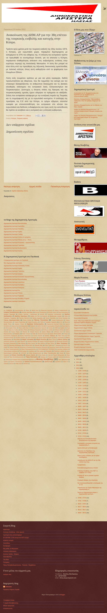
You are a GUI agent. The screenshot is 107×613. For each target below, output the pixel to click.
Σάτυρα (61, 353)
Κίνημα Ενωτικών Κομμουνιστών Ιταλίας (86, 341)
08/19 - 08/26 (82, 424)
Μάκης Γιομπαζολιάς (59, 337)
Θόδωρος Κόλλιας (59, 330)
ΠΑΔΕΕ (6, 347)
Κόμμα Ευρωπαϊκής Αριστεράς (83, 325)
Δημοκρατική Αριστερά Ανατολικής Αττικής (17, 265)
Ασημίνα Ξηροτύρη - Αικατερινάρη (27, 314)
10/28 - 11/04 (82, 394)
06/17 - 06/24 (82, 506)
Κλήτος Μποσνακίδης (55, 333)
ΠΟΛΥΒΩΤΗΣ (7, 557)
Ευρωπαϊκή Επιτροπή (81, 318)
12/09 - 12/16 (82, 376)
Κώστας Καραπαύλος (25, 335)
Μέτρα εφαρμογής (8, 605)
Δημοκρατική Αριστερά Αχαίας (13, 231)
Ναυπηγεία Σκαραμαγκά (10, 343)
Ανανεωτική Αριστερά (46, 310)
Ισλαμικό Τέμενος (34, 331)
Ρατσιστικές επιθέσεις (59, 351)
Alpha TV (65, 361)
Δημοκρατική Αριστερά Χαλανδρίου (14, 301)
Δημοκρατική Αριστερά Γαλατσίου (14, 245)
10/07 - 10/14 (82, 403)
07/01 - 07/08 (82, 501)
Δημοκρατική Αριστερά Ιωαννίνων (14, 282)
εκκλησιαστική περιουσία (40, 328)
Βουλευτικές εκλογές (56, 316)
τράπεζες (67, 357)
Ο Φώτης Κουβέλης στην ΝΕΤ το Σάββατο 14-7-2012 (87, 471)
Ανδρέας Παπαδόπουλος (11, 312)
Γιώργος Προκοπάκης (20, 322)
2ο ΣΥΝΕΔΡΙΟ (8, 310)
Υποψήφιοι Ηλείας (16, 359)
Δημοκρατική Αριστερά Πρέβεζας (14, 296)
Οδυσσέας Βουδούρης (15, 345)
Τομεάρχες (43, 357)
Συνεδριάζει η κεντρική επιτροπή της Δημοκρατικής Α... (88, 444)
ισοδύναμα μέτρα (58, 331)
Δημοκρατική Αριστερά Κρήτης (13, 251)
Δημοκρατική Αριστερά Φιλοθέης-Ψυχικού (16, 298)
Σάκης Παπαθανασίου (50, 353)
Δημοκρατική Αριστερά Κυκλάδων (14, 285)
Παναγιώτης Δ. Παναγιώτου (26, 347)
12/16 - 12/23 (82, 373)
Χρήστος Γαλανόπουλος (16, 361)
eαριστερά (6, 529)
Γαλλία (66, 316)
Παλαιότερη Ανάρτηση (60, 186)
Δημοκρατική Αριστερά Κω (12, 290)
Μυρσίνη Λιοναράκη (32, 341)
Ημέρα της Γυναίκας (13, 330)
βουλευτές (44, 316)
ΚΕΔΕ (33, 333)
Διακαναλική (24, 326)
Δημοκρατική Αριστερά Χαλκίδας (14, 229)
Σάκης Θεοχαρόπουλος (35, 353)
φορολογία (26, 359)
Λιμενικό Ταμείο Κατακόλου (45, 337)
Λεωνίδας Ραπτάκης (21, 337)
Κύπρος (13, 118)
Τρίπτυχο (8, 359)
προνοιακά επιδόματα (62, 349)
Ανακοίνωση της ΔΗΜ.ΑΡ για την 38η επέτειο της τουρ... (88, 461)
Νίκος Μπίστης (41, 343)
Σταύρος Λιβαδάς (30, 355)
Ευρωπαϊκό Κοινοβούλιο (81, 312)
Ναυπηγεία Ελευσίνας (62, 341)
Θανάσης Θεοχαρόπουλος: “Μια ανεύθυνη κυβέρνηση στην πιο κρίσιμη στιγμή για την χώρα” (87, 100)
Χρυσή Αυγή (48, 361)
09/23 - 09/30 (82, 409)
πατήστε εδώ (7, 574)
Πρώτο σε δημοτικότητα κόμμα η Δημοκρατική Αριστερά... (87, 493)
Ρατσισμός (49, 351)
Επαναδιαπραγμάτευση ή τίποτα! (87, 468)
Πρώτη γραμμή (23, 351)
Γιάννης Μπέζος (27, 320)
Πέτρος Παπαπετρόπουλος (12, 349)
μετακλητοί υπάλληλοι (9, 341)
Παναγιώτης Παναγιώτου (41, 347)
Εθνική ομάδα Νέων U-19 (25, 328)
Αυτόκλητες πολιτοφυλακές (54, 314)
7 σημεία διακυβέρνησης (10, 603)
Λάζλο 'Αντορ (61, 335)
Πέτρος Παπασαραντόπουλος (28, 349)
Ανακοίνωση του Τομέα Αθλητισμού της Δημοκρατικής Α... (89, 488)
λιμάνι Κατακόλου (32, 337)
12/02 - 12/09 (82, 379)
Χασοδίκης (6, 543)
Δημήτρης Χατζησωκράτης (35, 324)
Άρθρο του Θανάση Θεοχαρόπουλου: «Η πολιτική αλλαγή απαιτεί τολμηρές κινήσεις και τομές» (88, 111)
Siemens (26, 363)
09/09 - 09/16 (82, 415)
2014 (78, 362)
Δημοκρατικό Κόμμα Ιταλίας (82, 339)
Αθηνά (27, 310)
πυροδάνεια (32, 351)
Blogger (62, 594)
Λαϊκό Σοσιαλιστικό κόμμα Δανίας (84, 350)
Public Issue (19, 363)
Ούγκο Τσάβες (48, 345)
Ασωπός (42, 314)
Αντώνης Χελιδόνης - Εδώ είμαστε (13, 532)
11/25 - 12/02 (82, 382)
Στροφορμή (6, 546)
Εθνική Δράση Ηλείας (11, 328)
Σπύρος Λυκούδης (17, 355)
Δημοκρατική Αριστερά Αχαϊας (13, 268)
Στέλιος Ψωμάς (42, 355)
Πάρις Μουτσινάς (65, 347)
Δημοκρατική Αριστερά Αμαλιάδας (14, 226)
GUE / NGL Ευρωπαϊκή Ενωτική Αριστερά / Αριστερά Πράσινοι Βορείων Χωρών (87, 321)
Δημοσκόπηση (15, 326)
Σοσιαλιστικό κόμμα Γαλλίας (82, 330)
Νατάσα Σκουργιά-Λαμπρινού (47, 341)
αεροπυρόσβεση (19, 310)
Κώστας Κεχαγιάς (37, 335)
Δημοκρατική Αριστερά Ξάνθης (13, 234)
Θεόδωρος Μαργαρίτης (35, 330)
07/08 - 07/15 (82, 498)
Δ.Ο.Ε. (60, 322)
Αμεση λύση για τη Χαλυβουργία (87, 448)
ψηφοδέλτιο (58, 361)
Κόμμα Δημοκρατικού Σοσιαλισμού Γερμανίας (88, 333)
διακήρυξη (32, 326)
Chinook (6, 363)
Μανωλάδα (17, 339)
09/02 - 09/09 (82, 418)
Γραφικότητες (81, 465)
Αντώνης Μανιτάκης (27, 312)
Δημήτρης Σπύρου (19, 324)
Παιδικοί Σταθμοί (14, 347)
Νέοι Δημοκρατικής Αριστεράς (13, 263)
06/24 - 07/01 (82, 504)
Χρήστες (6, 361)
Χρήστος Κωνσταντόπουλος (33, 361)
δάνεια (66, 322)
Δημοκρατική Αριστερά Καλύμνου (14, 287)
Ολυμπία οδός (38, 345)
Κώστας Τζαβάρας (50, 335)
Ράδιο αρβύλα (40, 351)
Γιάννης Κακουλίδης (51, 318)
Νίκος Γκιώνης (31, 343)
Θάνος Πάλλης (24, 330)
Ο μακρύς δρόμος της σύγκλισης (87, 480)
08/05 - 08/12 (82, 427)
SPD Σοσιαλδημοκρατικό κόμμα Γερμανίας (87, 336)
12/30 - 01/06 (82, 371)
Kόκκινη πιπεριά (8, 540)
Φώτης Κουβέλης (44, 359)
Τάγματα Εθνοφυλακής (58, 355)
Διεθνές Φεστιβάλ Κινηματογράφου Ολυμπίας (48, 326)
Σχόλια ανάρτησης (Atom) (20, 191)
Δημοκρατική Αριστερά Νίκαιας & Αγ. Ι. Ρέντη (17, 240)
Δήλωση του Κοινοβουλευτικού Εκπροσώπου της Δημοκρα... (87, 439)
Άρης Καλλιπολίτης (63, 312)
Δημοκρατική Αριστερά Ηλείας (55, 324)
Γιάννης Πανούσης (41, 320)
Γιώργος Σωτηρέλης (33, 322)
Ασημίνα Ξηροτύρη (9, 314)
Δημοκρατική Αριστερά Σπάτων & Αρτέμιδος (17, 237)
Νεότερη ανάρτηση (12, 186)
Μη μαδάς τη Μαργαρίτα (10, 548)
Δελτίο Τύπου (8, 324)
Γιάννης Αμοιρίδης (37, 318)
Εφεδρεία (62, 328)
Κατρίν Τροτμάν (26, 333)
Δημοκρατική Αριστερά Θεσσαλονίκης (15, 223)
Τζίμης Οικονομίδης (32, 357)
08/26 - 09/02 (82, 421)
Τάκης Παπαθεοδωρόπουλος (16, 357)
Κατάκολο (17, 333)
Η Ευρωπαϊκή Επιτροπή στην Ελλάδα (85, 315)
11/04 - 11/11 (82, 391)
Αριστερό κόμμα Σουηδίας (82, 344)
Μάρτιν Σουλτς (52, 339)
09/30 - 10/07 (82, 406)
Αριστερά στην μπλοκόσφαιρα (12, 535)
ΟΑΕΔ (5, 345)
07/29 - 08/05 (82, 430)
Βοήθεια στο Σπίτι (35, 316)
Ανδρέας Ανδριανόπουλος (61, 310)
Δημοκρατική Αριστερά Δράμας (13, 274)
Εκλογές (51, 328)
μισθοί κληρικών (21, 341)
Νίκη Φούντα (21, 343)
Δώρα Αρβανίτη (66, 326)
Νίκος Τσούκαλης (62, 343)
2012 (78, 368)
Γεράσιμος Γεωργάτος (10, 318)
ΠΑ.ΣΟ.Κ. (65, 345)
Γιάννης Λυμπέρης (63, 318)
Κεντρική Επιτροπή (42, 333)
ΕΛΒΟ (56, 328)
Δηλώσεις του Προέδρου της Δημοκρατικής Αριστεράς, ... (86, 451)
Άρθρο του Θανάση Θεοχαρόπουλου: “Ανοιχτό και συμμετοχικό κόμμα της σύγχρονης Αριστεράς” (88, 117)
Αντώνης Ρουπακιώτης (40, 312)
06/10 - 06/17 (82, 510)
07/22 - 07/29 (82, 433)
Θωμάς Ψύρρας (15, 331)
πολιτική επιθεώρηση (9, 551)
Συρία (49, 355)
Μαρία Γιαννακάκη (28, 339)
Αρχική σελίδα (35, 186)
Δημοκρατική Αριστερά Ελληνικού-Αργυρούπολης (19, 276)
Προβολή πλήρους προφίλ (11, 589)
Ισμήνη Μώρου (46, 331)
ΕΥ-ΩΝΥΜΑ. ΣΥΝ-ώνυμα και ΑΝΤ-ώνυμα (16, 537)
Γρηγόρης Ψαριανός (51, 322)
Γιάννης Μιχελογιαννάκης (12, 320)
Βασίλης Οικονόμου (21, 316)
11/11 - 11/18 (82, 388)
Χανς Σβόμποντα (63, 359)
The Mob (6, 559)
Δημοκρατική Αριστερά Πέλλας (13, 293)
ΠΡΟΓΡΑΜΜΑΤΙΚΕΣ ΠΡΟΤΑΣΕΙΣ (46, 349)
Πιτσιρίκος (6, 562)
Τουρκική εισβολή (22, 118)
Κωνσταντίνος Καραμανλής (10, 335)
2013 (78, 365)
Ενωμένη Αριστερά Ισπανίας (82, 347)
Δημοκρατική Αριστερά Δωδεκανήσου (15, 248)
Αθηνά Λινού (35, 310)
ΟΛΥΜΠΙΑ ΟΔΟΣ (28, 345)
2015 (78, 359)
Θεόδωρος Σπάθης (48, 330)
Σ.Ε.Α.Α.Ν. (23, 353)
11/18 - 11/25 (82, 385)
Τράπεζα (61, 357)
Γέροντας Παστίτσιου (24, 318)
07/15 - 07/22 (82, 436)
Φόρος (32, 359)
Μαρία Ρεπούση (41, 339)
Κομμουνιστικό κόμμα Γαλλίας (83, 328)
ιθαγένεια (25, 331)
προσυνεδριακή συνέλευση (10, 351)
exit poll (12, 363)
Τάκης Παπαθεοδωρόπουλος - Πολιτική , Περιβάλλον (19, 565)
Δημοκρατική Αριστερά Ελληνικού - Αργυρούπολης (19, 242)
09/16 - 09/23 (82, 412)
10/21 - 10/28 (82, 397)
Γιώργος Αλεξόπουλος (57, 320)
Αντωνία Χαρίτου (52, 312)
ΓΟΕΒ (41, 322)
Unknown (8, 586)
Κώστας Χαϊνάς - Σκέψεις (11, 554)
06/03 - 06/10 (82, 513)
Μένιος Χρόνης (63, 339)
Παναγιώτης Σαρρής (54, 347)
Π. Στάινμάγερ (57, 345)
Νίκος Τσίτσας (50, 343)
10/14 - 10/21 (82, 400)
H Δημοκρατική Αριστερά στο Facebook (16, 260)
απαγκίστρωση (7, 608)
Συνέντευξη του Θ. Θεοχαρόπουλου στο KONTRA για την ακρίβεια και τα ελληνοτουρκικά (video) (86, 94)
